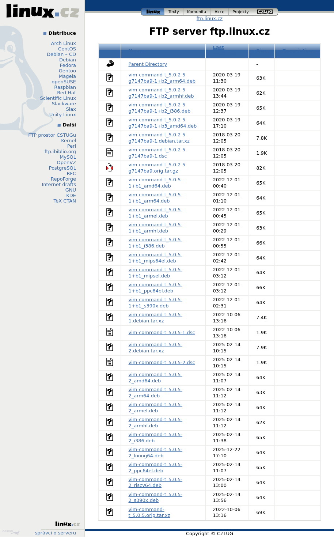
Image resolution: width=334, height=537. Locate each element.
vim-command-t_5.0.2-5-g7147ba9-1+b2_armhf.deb (161, 93)
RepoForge (63, 179)
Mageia (67, 76)
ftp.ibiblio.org (60, 151)
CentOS (67, 49)
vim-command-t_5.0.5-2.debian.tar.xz (156, 347)
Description (297, 50)
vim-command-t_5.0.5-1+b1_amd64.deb (156, 183)
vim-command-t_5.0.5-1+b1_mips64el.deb (156, 258)
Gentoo (67, 70)
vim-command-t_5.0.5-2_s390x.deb (156, 497)
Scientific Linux (58, 98)
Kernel (68, 140)
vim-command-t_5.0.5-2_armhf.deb (156, 422)
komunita (196, 12)
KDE (71, 195)
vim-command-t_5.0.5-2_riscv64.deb (156, 482)
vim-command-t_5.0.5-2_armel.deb (156, 407)
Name (136, 50)
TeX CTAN (65, 201)
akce (219, 12)
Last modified (224, 50)
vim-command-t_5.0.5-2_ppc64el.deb (156, 467)
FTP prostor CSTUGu (52, 135)
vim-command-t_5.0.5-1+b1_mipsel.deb (156, 273)
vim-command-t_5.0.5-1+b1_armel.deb (156, 213)
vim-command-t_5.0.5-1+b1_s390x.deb (156, 303)
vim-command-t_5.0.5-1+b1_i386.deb (156, 243)
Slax (71, 109)
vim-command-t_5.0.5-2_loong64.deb (156, 452)
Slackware (64, 103)
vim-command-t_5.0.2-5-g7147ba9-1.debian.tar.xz (159, 138)
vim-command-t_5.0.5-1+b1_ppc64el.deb (156, 288)
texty (173, 12)
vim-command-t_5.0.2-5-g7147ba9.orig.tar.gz (158, 168)
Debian (67, 60)
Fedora (68, 65)
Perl (71, 146)
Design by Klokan (11, 532)
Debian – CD (61, 54)
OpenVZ (66, 162)
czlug (265, 12)
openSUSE (64, 81)
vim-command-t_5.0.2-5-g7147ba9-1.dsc (158, 153)
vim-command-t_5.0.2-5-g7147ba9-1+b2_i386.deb (160, 108)
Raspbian (65, 87)
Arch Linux (63, 43)
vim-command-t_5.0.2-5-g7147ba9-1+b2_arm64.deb (162, 78)
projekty (241, 12)
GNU (70, 190)
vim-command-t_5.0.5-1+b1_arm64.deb (156, 198)
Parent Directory (148, 64)
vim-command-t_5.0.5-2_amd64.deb (156, 377)
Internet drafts (59, 184)
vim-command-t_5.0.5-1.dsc (162, 332)
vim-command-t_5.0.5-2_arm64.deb (156, 392)
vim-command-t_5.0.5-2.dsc (162, 362)
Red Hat (66, 92)
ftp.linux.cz (210, 18)
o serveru (65, 533)
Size (261, 50)
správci (43, 533)
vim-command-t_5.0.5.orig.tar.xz (149, 512)
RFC (71, 173)
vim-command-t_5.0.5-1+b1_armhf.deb (156, 228)
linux (152, 12)
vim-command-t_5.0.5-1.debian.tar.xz (156, 318)
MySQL (68, 157)
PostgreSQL (62, 168)
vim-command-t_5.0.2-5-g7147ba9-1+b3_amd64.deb (163, 123)
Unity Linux (62, 114)
